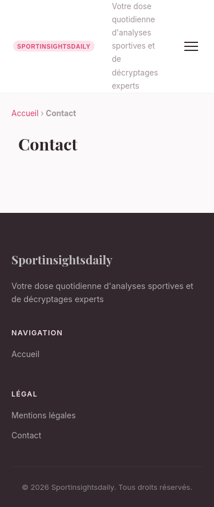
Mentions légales (43, 415)
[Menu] (191, 46)
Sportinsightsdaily (61, 259)
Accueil (24, 113)
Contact (26, 435)
